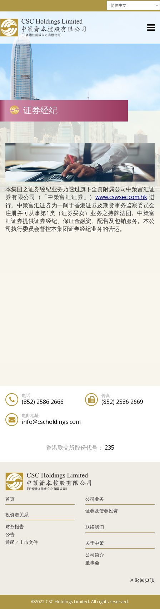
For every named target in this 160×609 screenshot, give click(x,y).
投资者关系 (17, 514)
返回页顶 (142, 579)
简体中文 (118, 5)
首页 (10, 499)
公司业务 (94, 499)
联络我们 (94, 527)
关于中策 (94, 543)
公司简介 (94, 554)
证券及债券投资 (101, 510)
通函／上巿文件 (21, 542)
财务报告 (14, 526)
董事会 (92, 562)
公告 (10, 534)
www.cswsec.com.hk (121, 197)
